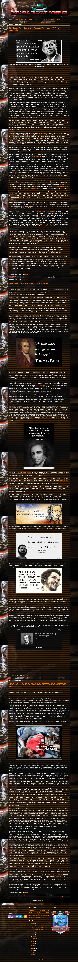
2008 (32, 954)
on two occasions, (44, 133)
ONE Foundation (47, 224)
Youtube (57, 876)
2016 (32, 948)
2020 (32, 923)
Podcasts (37, 19)
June (33, 932)
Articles (52, 19)
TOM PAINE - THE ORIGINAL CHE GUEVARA (28, 283)
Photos (45, 19)
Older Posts (65, 897)
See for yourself (34, 208)
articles (35, 914)
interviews (43, 910)
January (34, 938)
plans (36, 917)
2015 (32, 950)
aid (48, 910)
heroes (32, 917)
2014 (32, 952)
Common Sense (42, 385)
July (33, 925)
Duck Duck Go (58, 874)
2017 (32, 946)
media (31, 914)
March (34, 936)
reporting (32, 912)
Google (48, 874)
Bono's (40, 224)
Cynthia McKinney (35, 156)
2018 (32, 943)
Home (35, 897)
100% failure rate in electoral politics (44, 211)
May (33, 934)
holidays (35, 915)
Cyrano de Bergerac (63, 480)
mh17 (44, 917)
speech (47, 915)
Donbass (23, 19)
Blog (10, 19)
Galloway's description (30, 188)
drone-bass (46, 914)
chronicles (46, 912)
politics (40, 914)
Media (58, 19)
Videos (30, 19)
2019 (32, 941)
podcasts (43, 915)
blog (39, 915)
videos (32, 910)
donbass (39, 912)
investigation (39, 917)
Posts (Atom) (42, 900)
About (16, 19)
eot (30, 917)
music (30, 915)
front (37, 910)
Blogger (42, 959)
